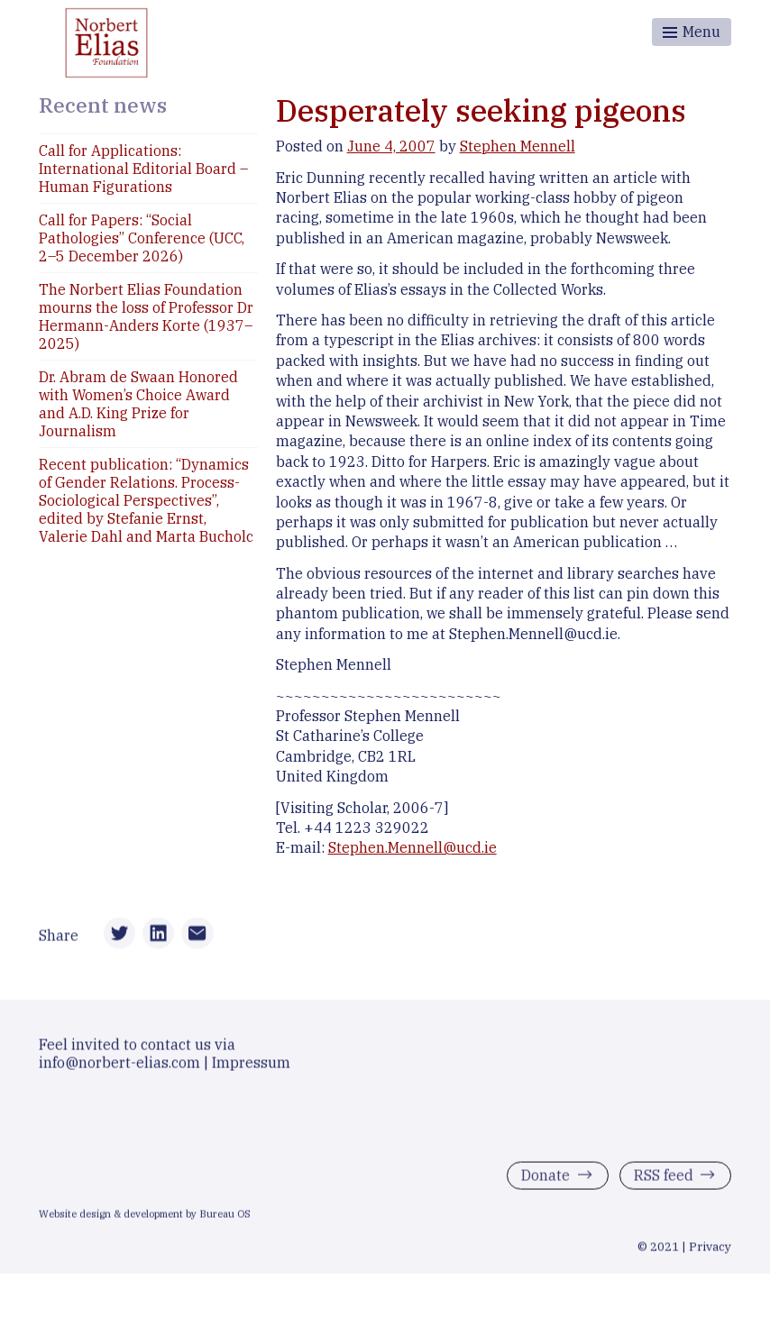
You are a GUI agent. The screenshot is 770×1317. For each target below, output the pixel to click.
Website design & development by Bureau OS (145, 1217)
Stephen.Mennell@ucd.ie (412, 847)
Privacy (710, 1249)
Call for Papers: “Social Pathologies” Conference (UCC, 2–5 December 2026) (141, 238)
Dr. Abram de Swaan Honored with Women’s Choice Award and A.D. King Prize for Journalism (138, 404)
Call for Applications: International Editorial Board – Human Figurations (143, 169)
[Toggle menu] (691, 32)
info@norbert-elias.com (119, 1065)
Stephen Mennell (517, 146)
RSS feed (663, 1178)
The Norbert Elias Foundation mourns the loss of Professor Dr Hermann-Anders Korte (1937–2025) (146, 316)
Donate (545, 1178)
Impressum (251, 1065)
